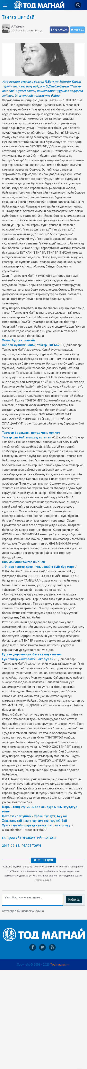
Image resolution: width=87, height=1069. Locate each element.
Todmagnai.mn (60, 964)
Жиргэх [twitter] (77, 29)
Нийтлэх (74, 900)
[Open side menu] (5, 5)
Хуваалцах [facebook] (59, 29)
